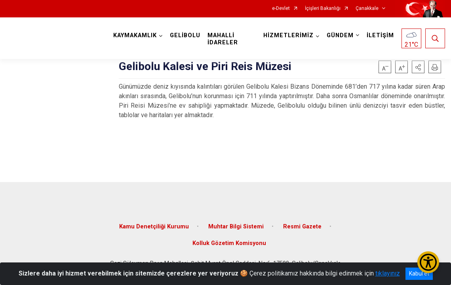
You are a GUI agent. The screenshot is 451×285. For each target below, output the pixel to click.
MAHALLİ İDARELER (222, 39)
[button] (418, 67)
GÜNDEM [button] (340, 35)
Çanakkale (367, 8)
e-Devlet (281, 8)
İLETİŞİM (380, 35)
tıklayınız (387, 273)
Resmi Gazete (302, 226)
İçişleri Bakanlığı (323, 8)
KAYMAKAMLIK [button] (135, 35)
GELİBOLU (185, 35)
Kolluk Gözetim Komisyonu (229, 243)
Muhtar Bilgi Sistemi (236, 226)
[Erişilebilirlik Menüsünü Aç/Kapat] (428, 262)
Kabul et (419, 273)
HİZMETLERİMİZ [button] (288, 35)
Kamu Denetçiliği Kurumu (154, 226)
